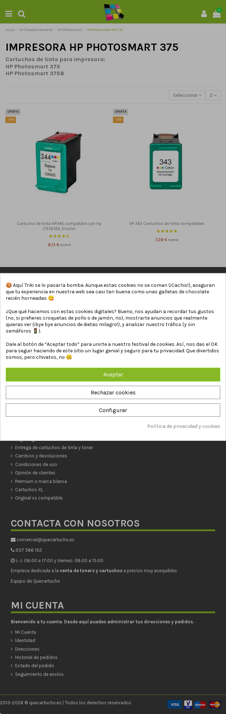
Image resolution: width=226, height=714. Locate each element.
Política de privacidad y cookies (183, 426)
